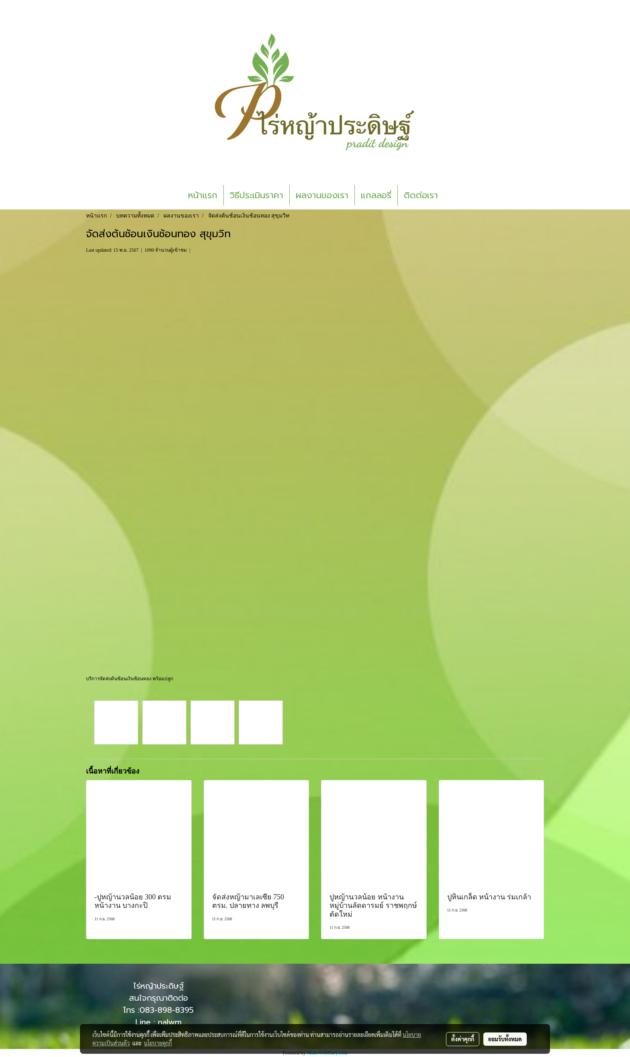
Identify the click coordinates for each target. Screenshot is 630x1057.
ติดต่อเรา (421, 195)
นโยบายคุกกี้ (158, 1043)
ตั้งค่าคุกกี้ (462, 1039)
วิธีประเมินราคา (256, 195)
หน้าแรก (202, 195)
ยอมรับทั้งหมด (505, 1039)
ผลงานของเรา (322, 195)
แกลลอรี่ (376, 195)
